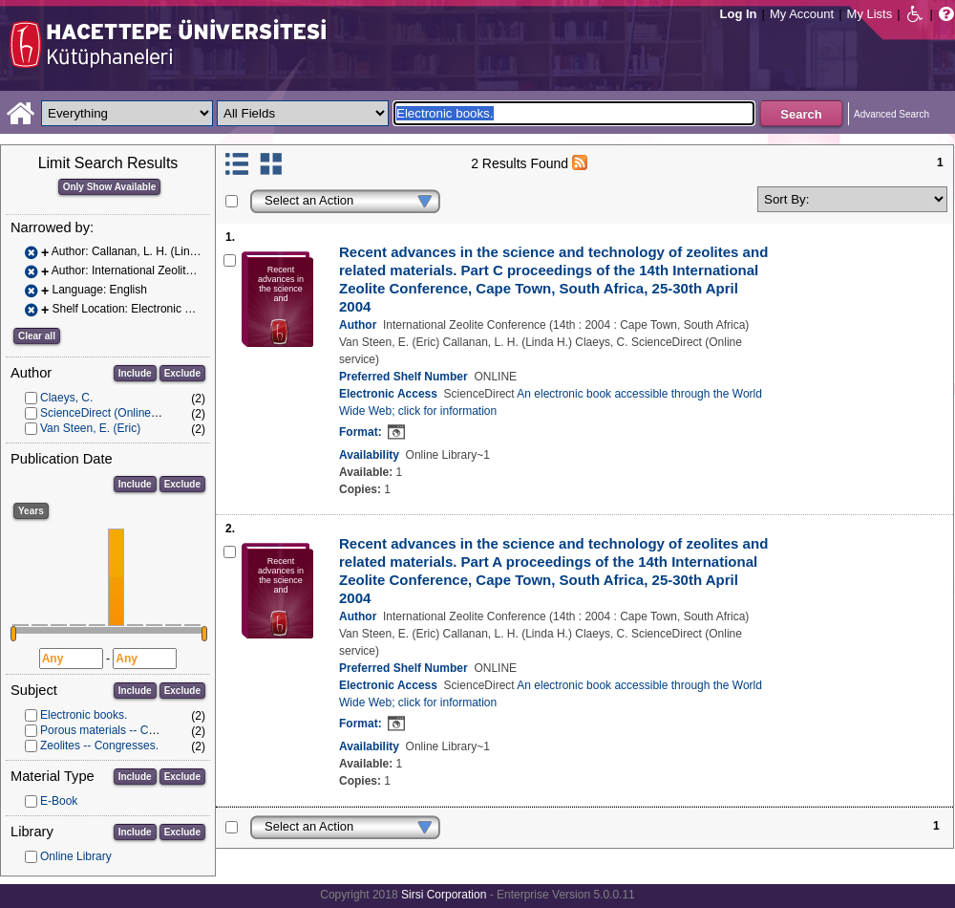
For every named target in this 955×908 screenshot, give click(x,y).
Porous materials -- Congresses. (122, 730)
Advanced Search (891, 114)
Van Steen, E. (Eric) (90, 428)
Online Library (76, 856)
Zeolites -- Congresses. (99, 745)
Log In (738, 14)
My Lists (870, 14)
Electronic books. (83, 715)
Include (135, 373)
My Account (802, 14)
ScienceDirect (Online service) (117, 413)
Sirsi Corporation (443, 894)
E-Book (58, 801)
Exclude (182, 373)
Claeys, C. (66, 397)
